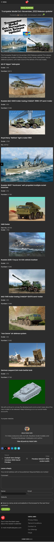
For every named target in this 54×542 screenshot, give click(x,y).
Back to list (27, 458)
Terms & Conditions (35, 523)
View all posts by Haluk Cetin (27, 441)
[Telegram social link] (18, 448)
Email (30, 491)
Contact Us (32, 526)
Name (3, 491)
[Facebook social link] (2, 448)
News (23, 8)
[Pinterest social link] (9, 448)
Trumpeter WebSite (8, 418)
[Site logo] (27, 2)
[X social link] (5, 448)
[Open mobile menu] (3, 2)
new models (43, 59)
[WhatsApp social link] (15, 448)
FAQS (30, 533)
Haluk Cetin (23, 15)
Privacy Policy (33, 520)
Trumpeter (29, 8)
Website (4, 497)
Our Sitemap (32, 530)
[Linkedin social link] (12, 448)
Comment (5, 476)
